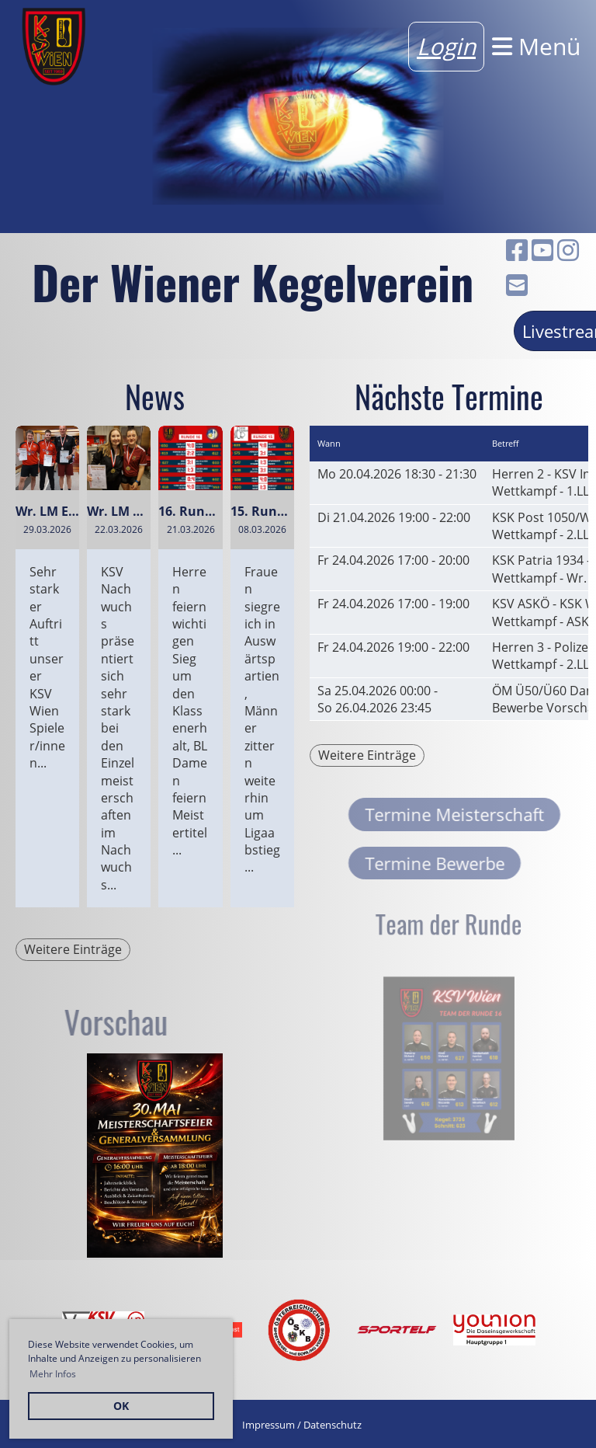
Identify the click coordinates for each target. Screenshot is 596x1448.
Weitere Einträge (73, 949)
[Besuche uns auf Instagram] (568, 249)
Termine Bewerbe (469, 863)
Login (446, 46)
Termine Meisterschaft (488, 814)
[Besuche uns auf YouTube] (542, 249)
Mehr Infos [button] (52, 1373)
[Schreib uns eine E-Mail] (517, 284)
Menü (536, 46)
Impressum (268, 1425)
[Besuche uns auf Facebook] (517, 249)
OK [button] (121, 1405)
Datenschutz (332, 1425)
